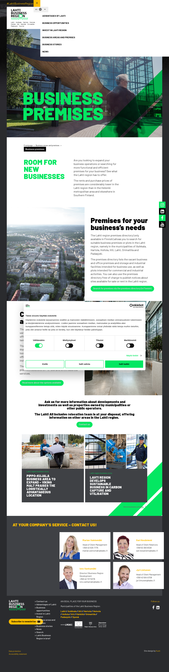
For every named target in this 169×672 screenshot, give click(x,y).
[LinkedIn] (158, 610)
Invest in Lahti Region (95, 18)
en (125, 3)
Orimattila (91, 616)
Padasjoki (65, 619)
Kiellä (45, 364)
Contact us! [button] (152, 3)
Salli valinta (84, 364)
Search (39, 634)
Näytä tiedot (132, 355)
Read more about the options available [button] (44, 384)
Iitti (80, 613)
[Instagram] (162, 205)
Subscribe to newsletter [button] (28, 624)
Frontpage (28, 145)
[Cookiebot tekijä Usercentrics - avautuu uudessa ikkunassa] (131, 306)
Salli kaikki (124, 364)
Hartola (87, 613)
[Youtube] (162, 224)
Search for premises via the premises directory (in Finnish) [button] (126, 288)
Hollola (65, 616)
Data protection (15, 653)
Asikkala (72, 613)
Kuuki (158, 653)
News (152, 16)
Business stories (133, 18)
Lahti (63, 613)
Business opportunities (76, 18)
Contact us (41, 603)
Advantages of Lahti (57, 18)
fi (121, 3)
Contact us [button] (84, 427)
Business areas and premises (114, 20)
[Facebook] (153, 610)
